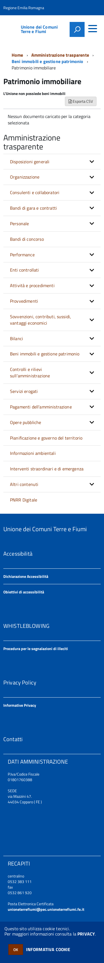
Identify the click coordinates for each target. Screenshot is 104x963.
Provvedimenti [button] (24, 301)
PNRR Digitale (23, 499)
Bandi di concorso (27, 239)
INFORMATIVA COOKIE (48, 949)
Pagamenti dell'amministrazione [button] (41, 406)
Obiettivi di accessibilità (23, 592)
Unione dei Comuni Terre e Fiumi (39, 29)
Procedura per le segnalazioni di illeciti (35, 648)
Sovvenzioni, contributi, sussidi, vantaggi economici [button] (40, 319)
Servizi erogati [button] (24, 391)
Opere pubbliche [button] (25, 422)
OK (15, 949)
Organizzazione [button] (24, 177)
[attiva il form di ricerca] (77, 29)
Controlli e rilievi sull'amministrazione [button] (30, 372)
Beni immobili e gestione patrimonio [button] (45, 353)
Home (17, 55)
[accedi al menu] (92, 28)
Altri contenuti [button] (24, 484)
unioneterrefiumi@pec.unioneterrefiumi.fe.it (46, 909)
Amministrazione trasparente (60, 55)
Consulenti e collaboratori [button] (34, 192)
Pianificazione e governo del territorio (46, 438)
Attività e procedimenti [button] (32, 285)
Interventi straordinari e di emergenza (46, 468)
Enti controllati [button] (24, 270)
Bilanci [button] (16, 338)
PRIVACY (86, 934)
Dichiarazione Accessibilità (25, 576)
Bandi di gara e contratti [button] (33, 208)
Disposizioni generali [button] (29, 161)
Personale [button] (19, 223)
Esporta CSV (81, 101)
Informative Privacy (19, 705)
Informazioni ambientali (33, 453)
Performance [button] (22, 254)
